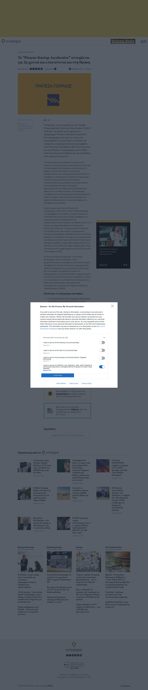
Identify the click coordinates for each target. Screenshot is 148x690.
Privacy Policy (87, 383)
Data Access (73, 383)
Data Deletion (61, 383)
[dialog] (74, 345)
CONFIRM (57, 375)
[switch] (102, 342)
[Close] (113, 307)
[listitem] (74, 337)
